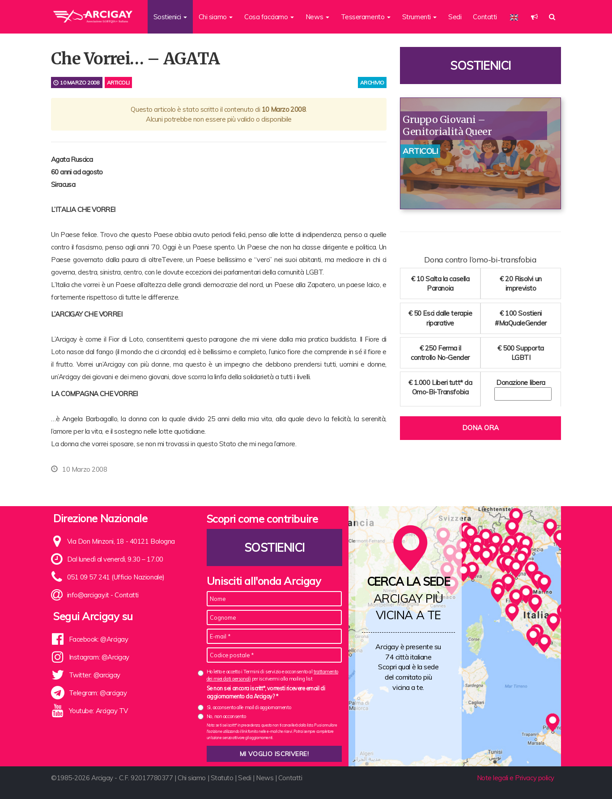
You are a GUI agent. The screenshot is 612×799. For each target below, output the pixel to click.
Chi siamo (192, 778)
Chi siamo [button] (216, 17)
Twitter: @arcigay (94, 675)
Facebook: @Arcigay (98, 639)
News (264, 778)
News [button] (317, 17)
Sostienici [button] (170, 17)
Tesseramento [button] (366, 17)
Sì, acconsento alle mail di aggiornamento (249, 707)
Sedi (454, 17)
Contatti (485, 17)
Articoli (118, 82)
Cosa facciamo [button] (269, 17)
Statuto (222, 778)
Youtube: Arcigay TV (98, 710)
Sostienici (480, 65)
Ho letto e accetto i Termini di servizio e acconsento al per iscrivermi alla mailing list (272, 674)
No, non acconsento (226, 716)
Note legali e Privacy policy (515, 778)
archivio (372, 82)
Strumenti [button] (419, 17)
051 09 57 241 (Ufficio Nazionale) (116, 577)
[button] (534, 17)
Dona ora (480, 427)
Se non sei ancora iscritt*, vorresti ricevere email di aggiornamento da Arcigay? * (266, 692)
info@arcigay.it (88, 595)
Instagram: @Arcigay (99, 657)
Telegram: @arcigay (98, 693)
